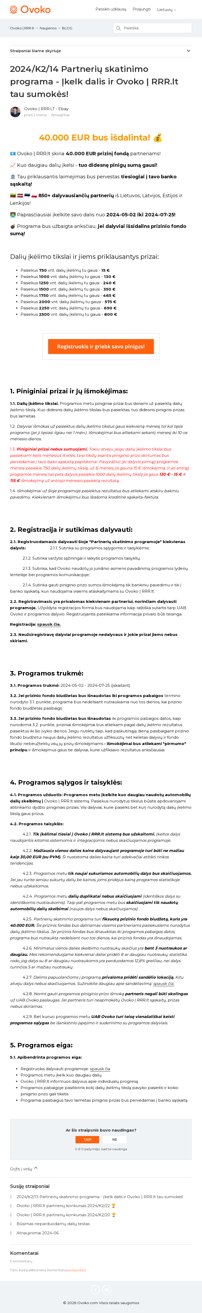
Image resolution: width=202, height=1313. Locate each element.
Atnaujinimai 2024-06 (38, 1232)
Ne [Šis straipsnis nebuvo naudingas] (114, 1139)
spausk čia (100, 1068)
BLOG (67, 28)
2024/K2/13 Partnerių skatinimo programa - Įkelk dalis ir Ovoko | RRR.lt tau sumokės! (100, 1196)
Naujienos (48, 28)
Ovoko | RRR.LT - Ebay (46, 108)
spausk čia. (49, 624)
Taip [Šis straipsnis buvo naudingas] (87, 1139)
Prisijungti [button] (142, 9)
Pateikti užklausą (110, 9)
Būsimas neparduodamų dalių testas (53, 1223)
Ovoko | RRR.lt (22, 28)
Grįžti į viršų (24, 1168)
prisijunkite (77, 1270)
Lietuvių (167, 9)
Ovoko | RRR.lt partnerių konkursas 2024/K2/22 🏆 (66, 1205)
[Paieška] (152, 28)
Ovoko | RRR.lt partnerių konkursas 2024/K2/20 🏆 (66, 1214)
